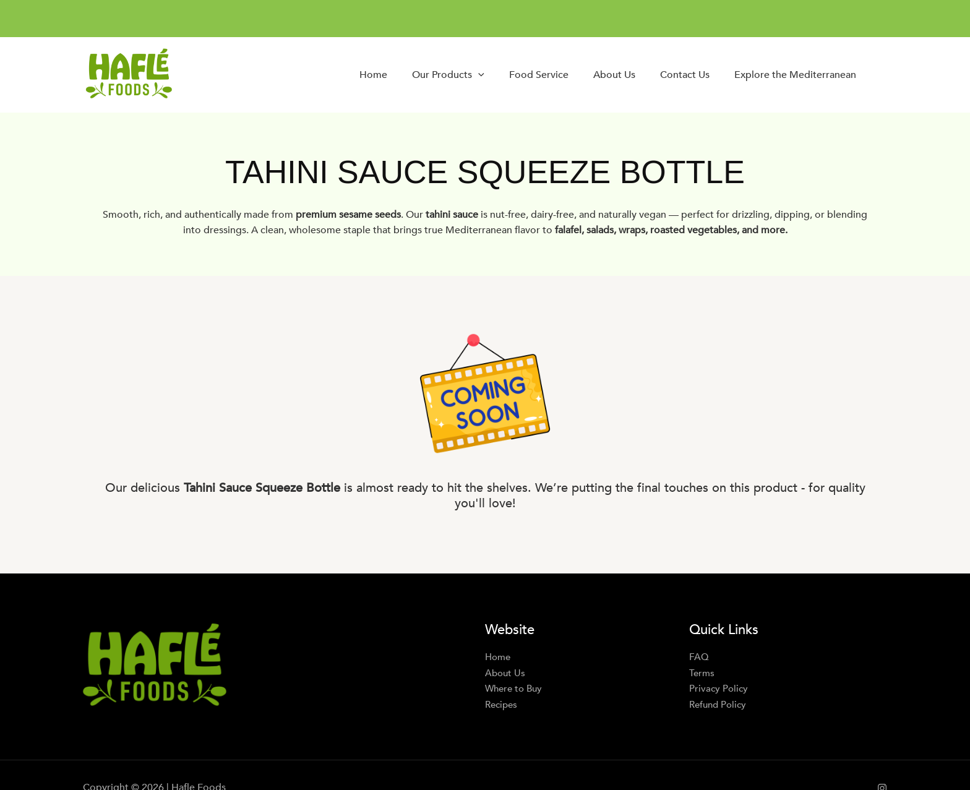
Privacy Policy (719, 688)
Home (373, 75)
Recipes (502, 704)
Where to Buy (515, 688)
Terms (702, 673)
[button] (478, 75)
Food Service (539, 75)
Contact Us (685, 75)
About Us (614, 75)
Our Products (448, 75)
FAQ (699, 657)
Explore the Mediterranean (795, 75)
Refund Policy (719, 704)
